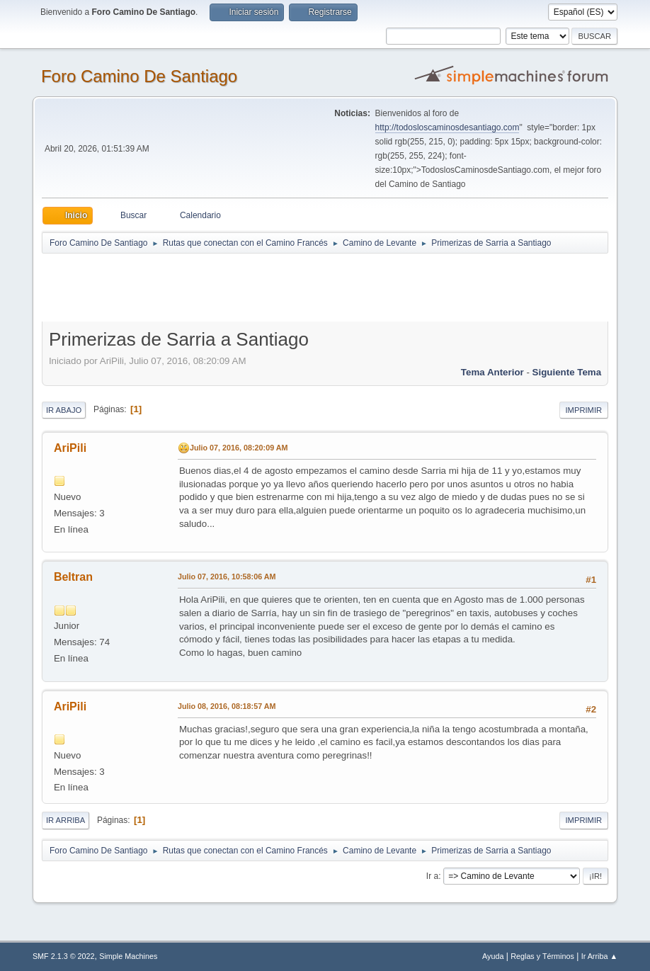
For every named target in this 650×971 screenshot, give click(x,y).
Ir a (432, 876)
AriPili (70, 448)
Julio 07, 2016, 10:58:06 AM (227, 576)
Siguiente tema (567, 372)
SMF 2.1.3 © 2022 (64, 956)
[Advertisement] (291, 287)
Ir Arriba (65, 820)
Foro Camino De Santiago (139, 76)
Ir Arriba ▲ (599, 956)
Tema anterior (492, 372)
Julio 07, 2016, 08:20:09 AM (239, 447)
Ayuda (492, 956)
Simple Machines (128, 956)
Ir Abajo (63, 410)
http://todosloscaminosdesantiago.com (447, 127)
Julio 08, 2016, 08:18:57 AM (227, 706)
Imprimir (584, 410)
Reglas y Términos (542, 956)
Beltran (73, 577)
